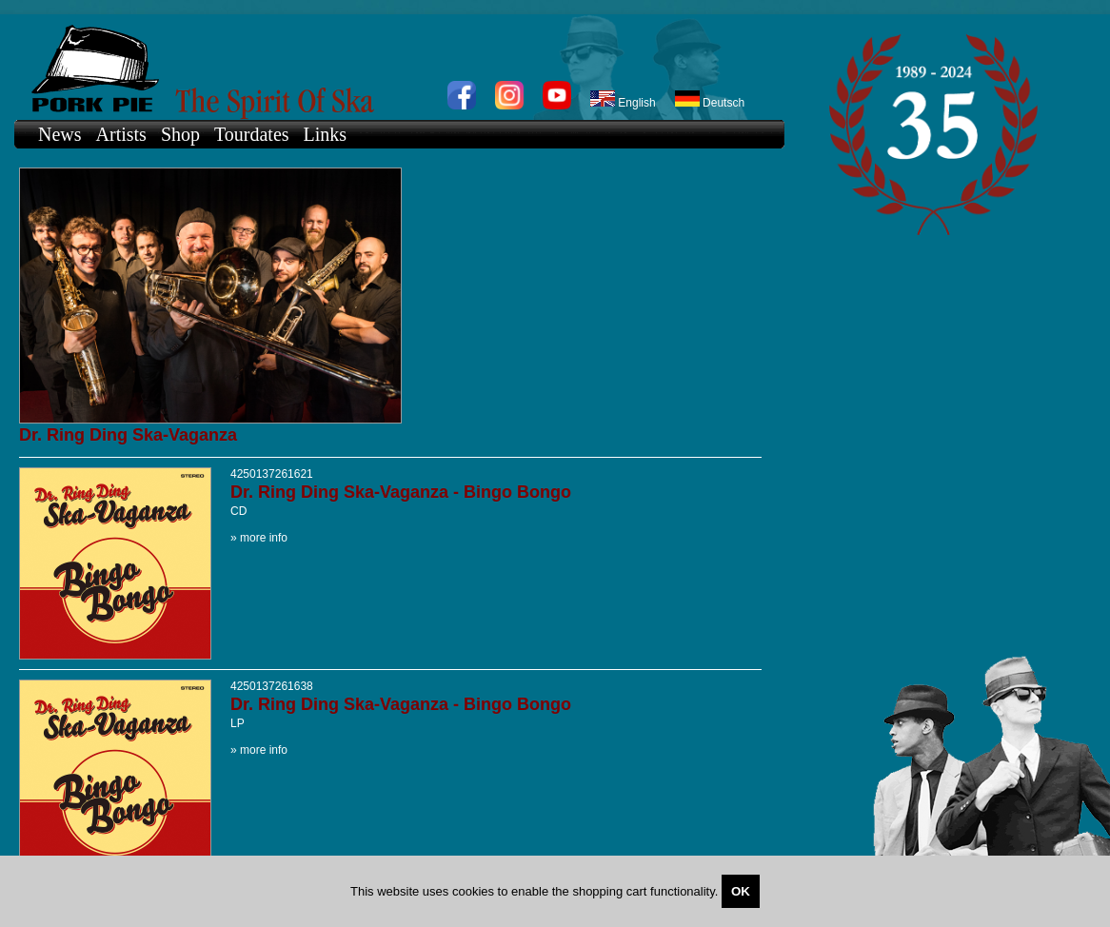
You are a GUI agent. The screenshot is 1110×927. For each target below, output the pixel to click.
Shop (180, 134)
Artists (121, 134)
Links (325, 134)
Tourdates (251, 134)
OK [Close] (740, 891)
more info (263, 537)
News (60, 134)
